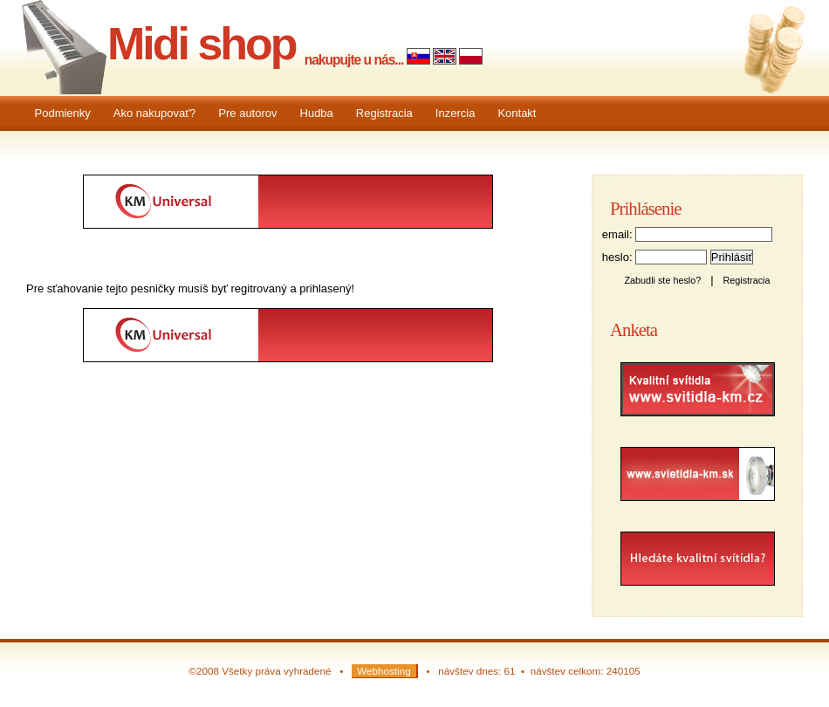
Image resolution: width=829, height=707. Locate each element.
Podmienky (63, 113)
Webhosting (384, 670)
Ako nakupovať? (154, 113)
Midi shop (201, 43)
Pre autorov (247, 113)
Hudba (316, 113)
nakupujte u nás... (354, 59)
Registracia (384, 113)
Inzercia (455, 113)
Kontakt (516, 113)
